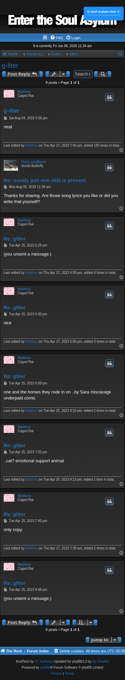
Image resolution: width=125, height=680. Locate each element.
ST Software (44, 661)
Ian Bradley (100, 661)
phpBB (45, 667)
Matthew (24, 92)
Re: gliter (14, 238)
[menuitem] (56, 38)
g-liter (10, 65)
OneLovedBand (33, 162)
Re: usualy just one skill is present (45, 180)
